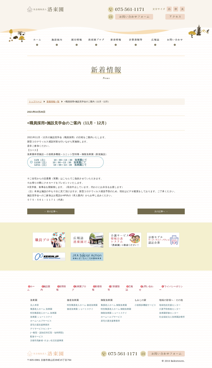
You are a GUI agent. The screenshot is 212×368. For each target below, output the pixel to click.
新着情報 (99, 286)
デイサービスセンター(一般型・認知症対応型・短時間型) (47, 327)
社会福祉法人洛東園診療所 (172, 313)
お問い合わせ (148, 286)
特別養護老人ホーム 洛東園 (43, 309)
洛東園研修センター (168, 309)
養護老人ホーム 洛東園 (41, 305)
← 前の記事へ (51, 211)
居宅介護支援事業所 (39, 321)
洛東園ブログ (81, 286)
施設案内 (48, 286)
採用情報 (63, 286)
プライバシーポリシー (173, 286)
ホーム (33, 286)
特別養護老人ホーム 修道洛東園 (82, 302)
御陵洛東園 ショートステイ (114, 309)
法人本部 (34, 302)
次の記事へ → (161, 211)
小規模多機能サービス (145, 302)
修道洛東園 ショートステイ (80, 305)
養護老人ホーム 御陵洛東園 (114, 302)
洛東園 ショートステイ (41, 313)
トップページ (35, 101)
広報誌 (131, 286)
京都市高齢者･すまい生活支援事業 (46, 337)
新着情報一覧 (53, 101)
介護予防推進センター (169, 305)
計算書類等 (116, 286)
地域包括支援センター (169, 302)
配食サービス (36, 333)
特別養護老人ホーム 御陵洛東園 (116, 305)
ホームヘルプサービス (41, 317)
